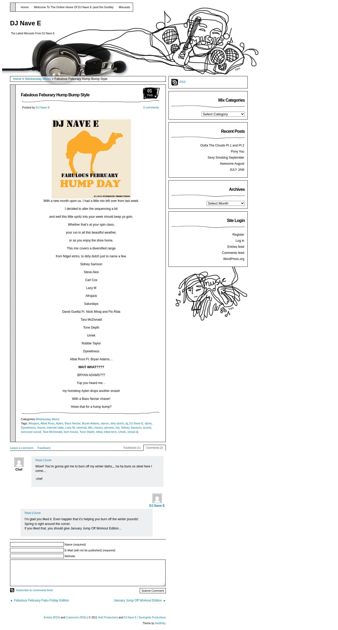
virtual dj (132, 431)
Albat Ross (47, 423)
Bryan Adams (90, 423)
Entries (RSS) (52, 617)
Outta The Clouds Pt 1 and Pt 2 (222, 145)
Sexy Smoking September (226, 157)
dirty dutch (117, 423)
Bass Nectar (72, 423)
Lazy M (70, 427)
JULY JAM (236, 170)
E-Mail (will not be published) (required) (90, 550)
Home (25, 7)
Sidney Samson (131, 427)
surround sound (31, 431)
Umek (122, 431)
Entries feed (235, 247)
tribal (99, 431)
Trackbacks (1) (131, 447)
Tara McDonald (52, 431)
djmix (148, 423)
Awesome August (232, 163)
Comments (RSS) (76, 617)
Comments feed (233, 253)
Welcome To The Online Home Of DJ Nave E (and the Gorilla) (73, 7)
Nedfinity (160, 623)
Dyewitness (28, 427)
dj (126, 423)
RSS (183, 81)
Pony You (237, 151)
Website (70, 556)
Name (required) (75, 544)
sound (147, 427)
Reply (38, 460)
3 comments (151, 107)
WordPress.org (233, 259)
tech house (71, 431)
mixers (98, 427)
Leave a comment (21, 447)
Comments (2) (154, 447)
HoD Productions (108, 617)
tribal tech (110, 431)
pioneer (109, 427)
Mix (90, 427)
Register (238, 234)
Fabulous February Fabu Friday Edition (41, 600)
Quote (47, 460)
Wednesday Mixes (38, 79)
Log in (240, 241)
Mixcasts (124, 7)
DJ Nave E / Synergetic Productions (145, 617)
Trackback (43, 447)
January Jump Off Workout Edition (138, 600)
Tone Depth (86, 431)
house (41, 427)
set (117, 427)
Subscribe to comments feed (34, 590)
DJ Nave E (25, 23)
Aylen (59, 423)
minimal (81, 427)
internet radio (55, 427)
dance (105, 423)
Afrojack (34, 423)
